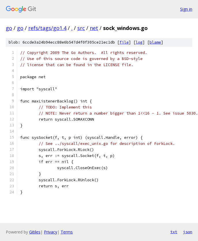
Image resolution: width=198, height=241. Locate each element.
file (124, 42)
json (187, 231)
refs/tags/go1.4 (47, 28)
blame (155, 42)
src (81, 28)
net (94, 28)
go (9, 28)
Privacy (50, 232)
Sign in (186, 9)
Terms (67, 232)
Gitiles (34, 232)
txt (173, 231)
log (139, 42)
